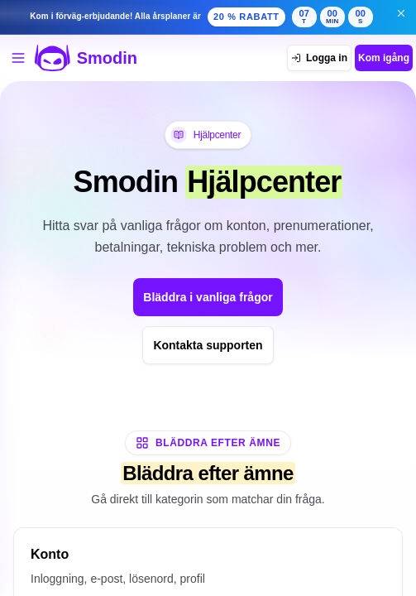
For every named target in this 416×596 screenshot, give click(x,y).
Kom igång (383, 58)
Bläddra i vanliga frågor (207, 297)
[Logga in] (319, 58)
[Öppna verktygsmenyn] (18, 58)
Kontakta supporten (207, 345)
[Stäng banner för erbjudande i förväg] (401, 13)
